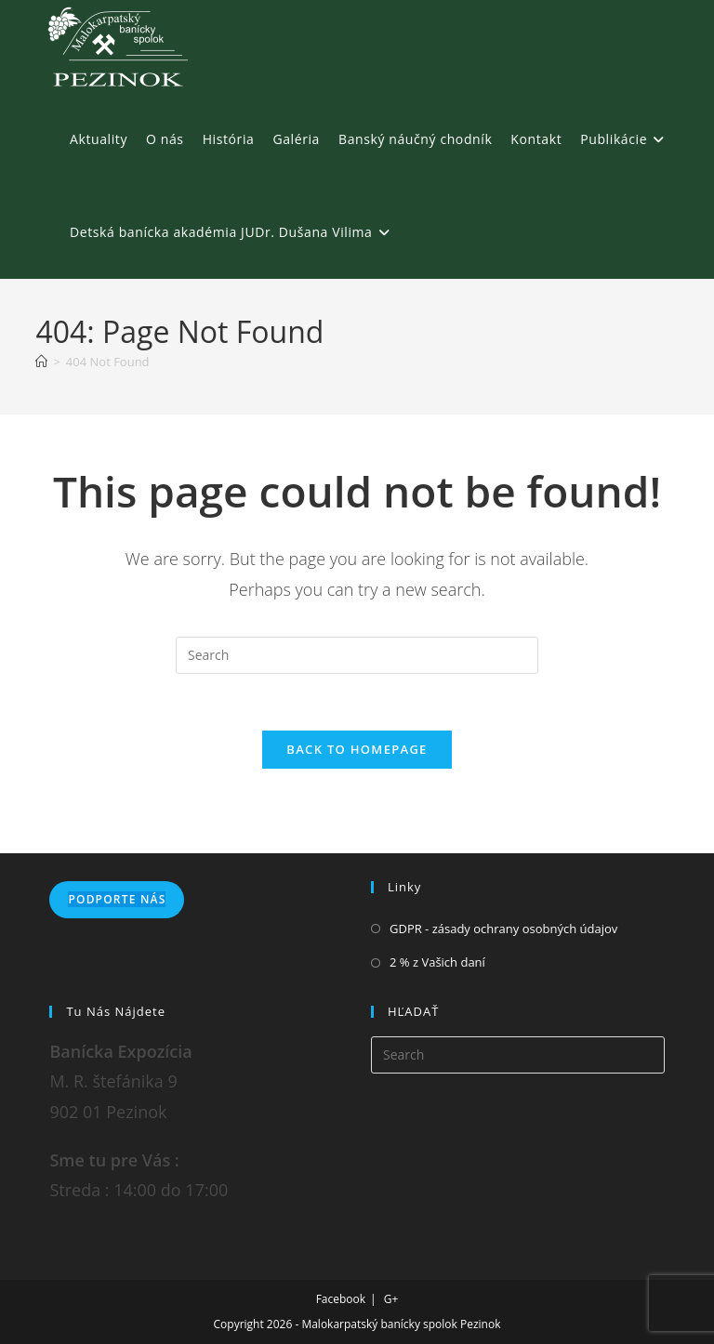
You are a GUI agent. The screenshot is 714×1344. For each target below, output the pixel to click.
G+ (391, 1299)
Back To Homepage (356, 749)
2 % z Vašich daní (437, 962)
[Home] (41, 361)
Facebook (340, 1299)
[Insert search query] (357, 655)
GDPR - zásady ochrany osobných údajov (503, 928)
